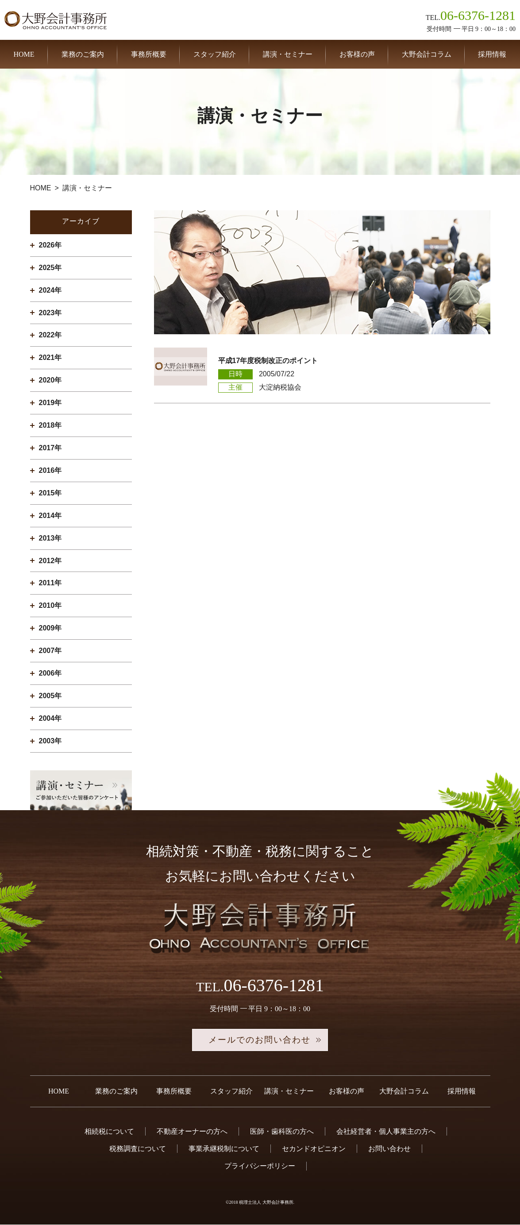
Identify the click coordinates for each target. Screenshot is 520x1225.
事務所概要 (148, 54)
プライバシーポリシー (259, 1167)
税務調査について (137, 1149)
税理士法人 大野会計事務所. (266, 1202)
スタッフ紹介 (214, 54)
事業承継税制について (224, 1149)
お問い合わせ (389, 1149)
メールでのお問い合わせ (260, 1040)
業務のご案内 (83, 54)
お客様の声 (357, 54)
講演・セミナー (287, 54)
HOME (23, 54)
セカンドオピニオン (314, 1149)
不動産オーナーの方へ (192, 1132)
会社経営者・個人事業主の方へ (385, 1132)
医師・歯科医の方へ (282, 1132)
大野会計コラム (426, 54)
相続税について (109, 1132)
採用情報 (492, 54)
